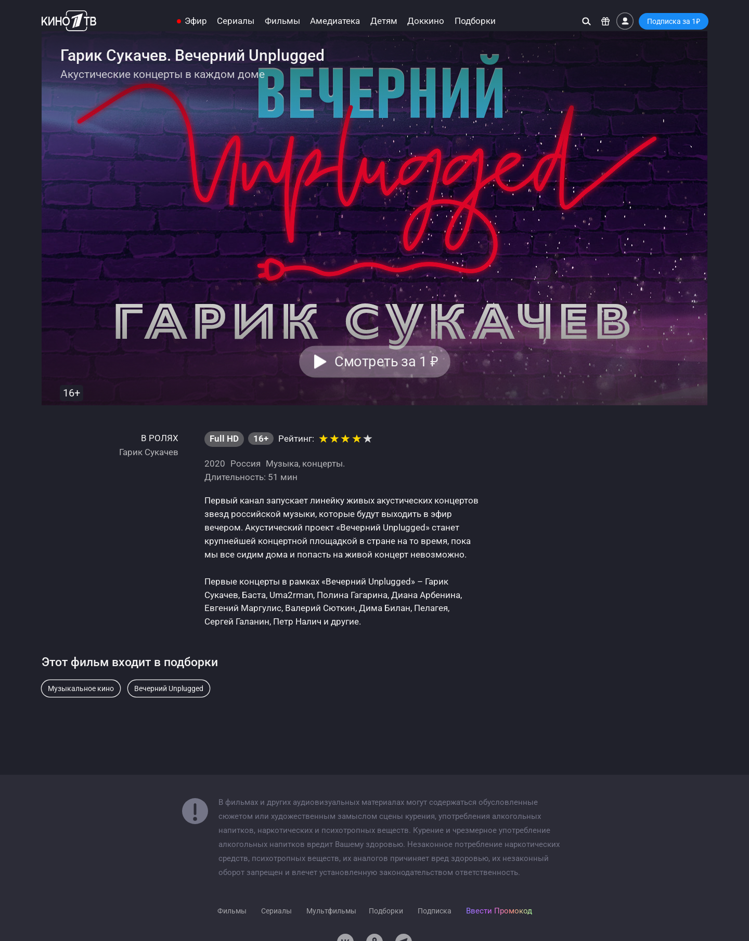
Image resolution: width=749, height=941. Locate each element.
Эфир (196, 21)
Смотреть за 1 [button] (386, 361)
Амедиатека (335, 21)
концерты (322, 463)
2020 (214, 463)
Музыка (282, 463)
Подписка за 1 (673, 21)
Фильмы (282, 21)
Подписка (434, 911)
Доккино (425, 21)
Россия (245, 463)
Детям (383, 21)
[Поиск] (586, 21)
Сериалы (235, 21)
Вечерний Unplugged (168, 688)
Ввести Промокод (499, 911)
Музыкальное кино (81, 688)
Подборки (475, 21)
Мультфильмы (331, 911)
